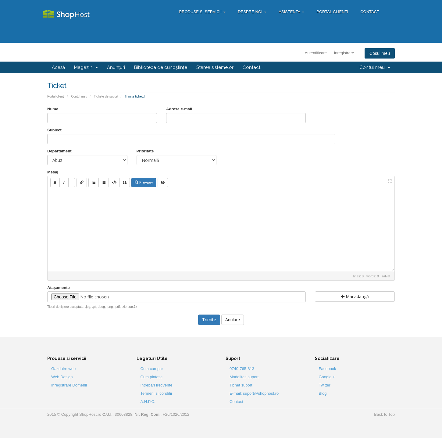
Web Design (62, 377)
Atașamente (58, 287)
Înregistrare (344, 53)
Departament (59, 151)
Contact (369, 11)
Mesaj (52, 172)
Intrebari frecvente (157, 385)
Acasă (58, 67)
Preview (144, 182)
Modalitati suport (244, 377)
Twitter (324, 385)
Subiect (54, 130)
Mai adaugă (355, 296)
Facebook (327, 368)
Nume (52, 109)
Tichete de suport (106, 96)
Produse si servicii (202, 11)
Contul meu (374, 67)
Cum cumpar (152, 368)
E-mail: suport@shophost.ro (254, 393)
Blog (323, 393)
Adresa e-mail (179, 109)
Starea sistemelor (214, 67)
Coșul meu (379, 53)
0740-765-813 (242, 368)
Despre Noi (252, 11)
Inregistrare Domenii (69, 385)
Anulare (232, 319)
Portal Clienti (332, 11)
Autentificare (316, 53)
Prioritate (145, 151)
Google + (327, 377)
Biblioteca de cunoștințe (160, 67)
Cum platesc (151, 377)
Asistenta (291, 11)
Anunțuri (116, 67)
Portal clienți (56, 96)
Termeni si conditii (156, 393)
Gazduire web (63, 368)
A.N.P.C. (148, 401)
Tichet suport (241, 385)
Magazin (86, 67)
